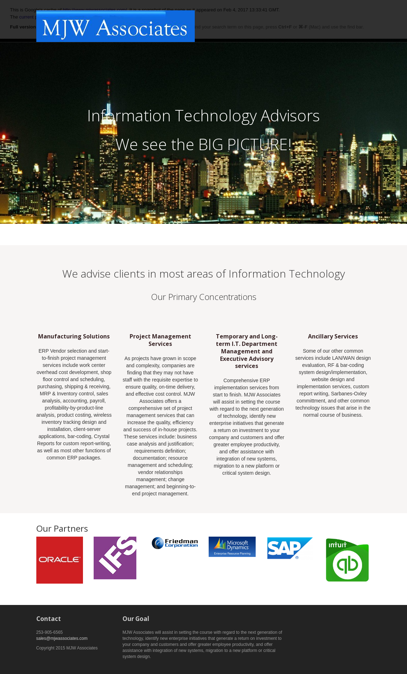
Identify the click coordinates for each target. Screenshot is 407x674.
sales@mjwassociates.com (62, 638)
